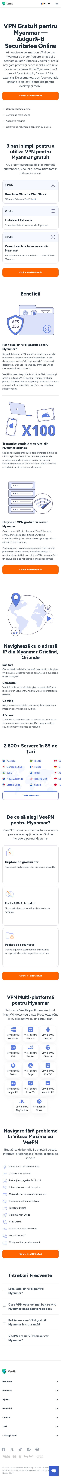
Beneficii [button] (30, 1408)
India (7, 772)
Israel (35, 772)
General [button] (30, 1390)
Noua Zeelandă (12, 778)
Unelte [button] (30, 1417)
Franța (35, 766)
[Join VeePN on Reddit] (28, 1449)
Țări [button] (30, 1426)
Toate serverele (30, 795)
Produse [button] (30, 1381)
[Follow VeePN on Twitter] (12, 1449)
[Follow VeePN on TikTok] (20, 1449)
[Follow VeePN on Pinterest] (37, 1449)
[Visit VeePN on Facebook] (3, 1449)
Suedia (35, 784)
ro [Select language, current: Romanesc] (45, 3)
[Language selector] (45, 3)
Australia (8, 760)
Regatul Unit (38, 778)
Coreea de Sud (12, 766)
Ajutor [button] (30, 1399)
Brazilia (35, 760)
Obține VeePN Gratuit (30, 95)
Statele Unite (11, 784)
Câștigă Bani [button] (30, 1435)
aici (34, 199)
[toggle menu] (57, 3)
